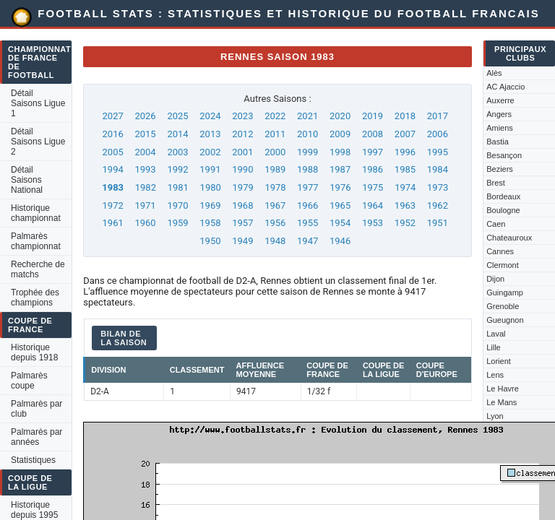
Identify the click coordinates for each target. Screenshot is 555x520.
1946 (340, 240)
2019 (372, 115)
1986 (372, 169)
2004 (144, 152)
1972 (113, 205)
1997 (372, 152)
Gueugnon (504, 320)
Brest (495, 182)
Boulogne (503, 210)
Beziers (499, 169)
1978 (274, 187)
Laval (495, 333)
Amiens (499, 128)
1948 (274, 240)
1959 (177, 222)
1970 (177, 205)
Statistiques (33, 460)
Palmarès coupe (29, 380)
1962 (437, 205)
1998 (340, 152)
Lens (495, 374)
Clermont (502, 265)
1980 (210, 187)
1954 (340, 222)
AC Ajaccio (505, 86)
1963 (405, 205)
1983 (113, 187)
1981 (178, 187)
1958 (209, 222)
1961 (113, 222)
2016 (113, 134)
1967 (274, 205)
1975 (372, 187)
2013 (209, 134)
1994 (113, 169)
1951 (437, 222)
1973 (437, 187)
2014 (177, 134)
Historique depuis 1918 (34, 352)
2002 (209, 152)
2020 (340, 115)
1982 (145, 187)
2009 (340, 134)
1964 (372, 205)
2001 (242, 152)
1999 (307, 152)
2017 (437, 115)
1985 (405, 169)
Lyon (494, 416)
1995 (437, 152)
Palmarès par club (36, 409)
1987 (340, 169)
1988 (307, 169)
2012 (242, 134)
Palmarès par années (36, 437)
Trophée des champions (35, 297)
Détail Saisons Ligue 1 (38, 103)
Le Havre (502, 388)
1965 (340, 205)
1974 (405, 187)
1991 (209, 169)
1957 (242, 222)
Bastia (497, 141)
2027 (113, 115)
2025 (177, 115)
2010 (307, 134)
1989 (274, 169)
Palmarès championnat (36, 241)
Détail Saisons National (27, 180)
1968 (242, 205)
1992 (177, 169)
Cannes (500, 251)
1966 (307, 205)
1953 (372, 222)
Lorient (498, 361)
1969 (209, 205)
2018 (405, 115)
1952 (405, 222)
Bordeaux (503, 196)
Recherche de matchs (38, 269)
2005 (113, 152)
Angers (499, 114)
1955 (307, 222)
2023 (242, 115)
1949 (242, 240)
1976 (340, 187)
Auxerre (500, 100)
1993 (144, 169)
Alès (494, 73)
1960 (144, 222)
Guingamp (504, 292)
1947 (307, 240)
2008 (372, 134)
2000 (274, 152)
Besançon (504, 155)
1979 (243, 187)
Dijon (495, 278)
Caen (495, 224)
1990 (242, 169)
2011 (274, 134)
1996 (405, 152)
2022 (274, 115)
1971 (144, 205)
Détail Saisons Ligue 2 (38, 141)
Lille (493, 347)
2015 (144, 134)
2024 (209, 115)
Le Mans (501, 402)
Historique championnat (36, 213)
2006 (437, 134)
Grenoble (502, 306)
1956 (274, 222)
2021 (307, 115)
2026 (144, 115)
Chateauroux (509, 237)
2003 (177, 152)
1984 (437, 169)
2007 (405, 134)
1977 (307, 187)
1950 (209, 240)
